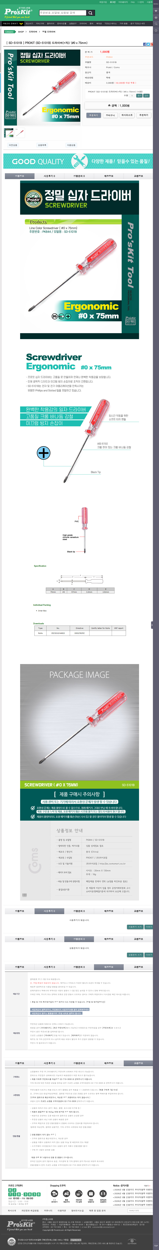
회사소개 (12, 1210)
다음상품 (71, 145)
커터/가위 (40, 23)
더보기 (149, 926)
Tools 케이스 (110, 23)
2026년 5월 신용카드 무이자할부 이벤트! (133, 1189)
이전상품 (13, 145)
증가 (139, 95)
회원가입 (103, 2)
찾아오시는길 (77, 1210)
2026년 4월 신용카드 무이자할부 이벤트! (133, 1193)
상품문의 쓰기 (135, 954)
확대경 (99, 23)
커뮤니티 (48, 1210)
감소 (146, 95)
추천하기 (143, 115)
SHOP (21, 31)
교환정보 (138, 176)
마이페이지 (123, 2)
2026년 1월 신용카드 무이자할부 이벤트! (133, 1204)
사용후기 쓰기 (135, 926)
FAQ (132, 2)
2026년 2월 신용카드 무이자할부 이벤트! (133, 1201)
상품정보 (19, 176)
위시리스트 (127, 115)
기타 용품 (123, 23)
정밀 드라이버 (48, 31)
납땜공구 (73, 23)
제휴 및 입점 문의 (98, 1210)
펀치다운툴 (61, 23)
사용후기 (150, 2)
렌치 (91, 23)
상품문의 (79, 176)
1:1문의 (141, 2)
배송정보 (108, 176)
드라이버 (83, 23)
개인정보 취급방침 (30, 1210)
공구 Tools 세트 (137, 23)
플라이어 (50, 23)
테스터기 (29, 23)
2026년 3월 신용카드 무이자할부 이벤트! (133, 1197)
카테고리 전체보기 (13, 23)
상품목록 (42, 145)
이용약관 (62, 1210)
